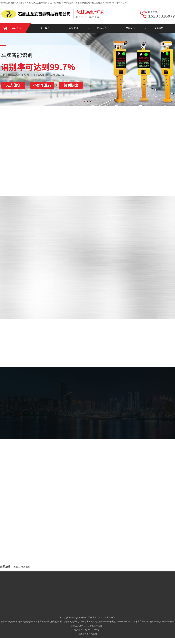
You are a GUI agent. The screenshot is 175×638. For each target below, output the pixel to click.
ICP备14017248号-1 (91, 630)
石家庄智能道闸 (83, 2)
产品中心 (101, 28)
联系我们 (158, 28)
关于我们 (45, 28)
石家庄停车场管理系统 (63, 2)
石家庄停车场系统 (22, 567)
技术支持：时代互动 (87, 634)
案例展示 (130, 28)
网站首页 (16, 28)
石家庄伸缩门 (45, 2)
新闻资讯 (73, 28)
